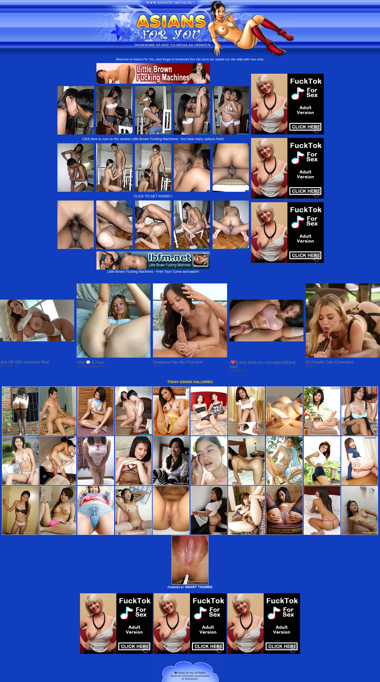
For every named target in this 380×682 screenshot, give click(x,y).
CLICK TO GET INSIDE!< (153, 196)
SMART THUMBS (199, 587)
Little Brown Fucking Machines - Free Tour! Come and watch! (153, 269)
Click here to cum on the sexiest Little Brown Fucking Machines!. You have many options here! (153, 139)
